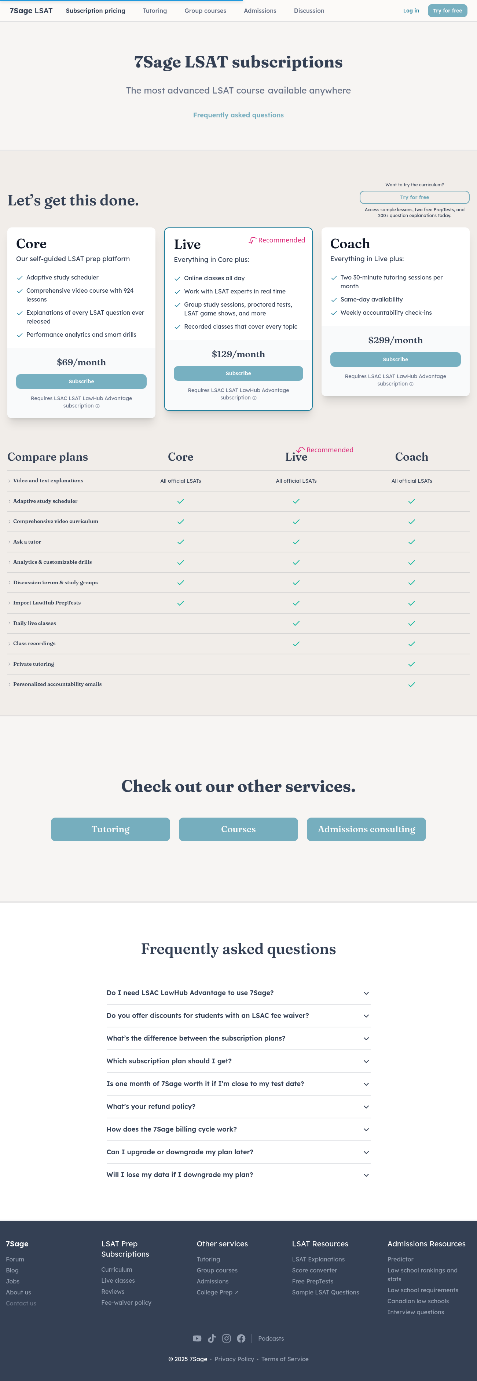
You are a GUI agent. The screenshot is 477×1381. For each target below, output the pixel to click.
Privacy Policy (234, 1359)
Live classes (118, 1280)
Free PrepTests (313, 1281)
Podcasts (271, 1338)
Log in (411, 10)
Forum (15, 1259)
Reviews (112, 1291)
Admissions (212, 1281)
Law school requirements (423, 1290)
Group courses (217, 1270)
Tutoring (208, 1259)
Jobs (12, 1281)
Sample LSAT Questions (325, 1292)
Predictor (401, 1259)
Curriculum (116, 1269)
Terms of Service (285, 1359)
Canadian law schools (418, 1301)
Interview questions (416, 1312)
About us (18, 1292)
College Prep (218, 1292)
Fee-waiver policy (126, 1302)
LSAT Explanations (318, 1259)
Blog (12, 1270)
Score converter (314, 1270)
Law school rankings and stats (423, 1275)
